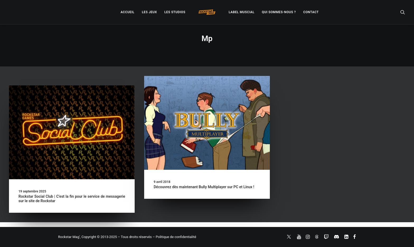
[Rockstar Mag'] (207, 12)
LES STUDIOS (174, 12)
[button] (402, 12)
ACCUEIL (127, 12)
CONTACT (311, 12)
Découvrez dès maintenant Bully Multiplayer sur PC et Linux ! (204, 187)
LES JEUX (149, 12)
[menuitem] (127, 12)
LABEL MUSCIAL (242, 12)
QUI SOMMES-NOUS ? (279, 12)
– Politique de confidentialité (174, 237)
